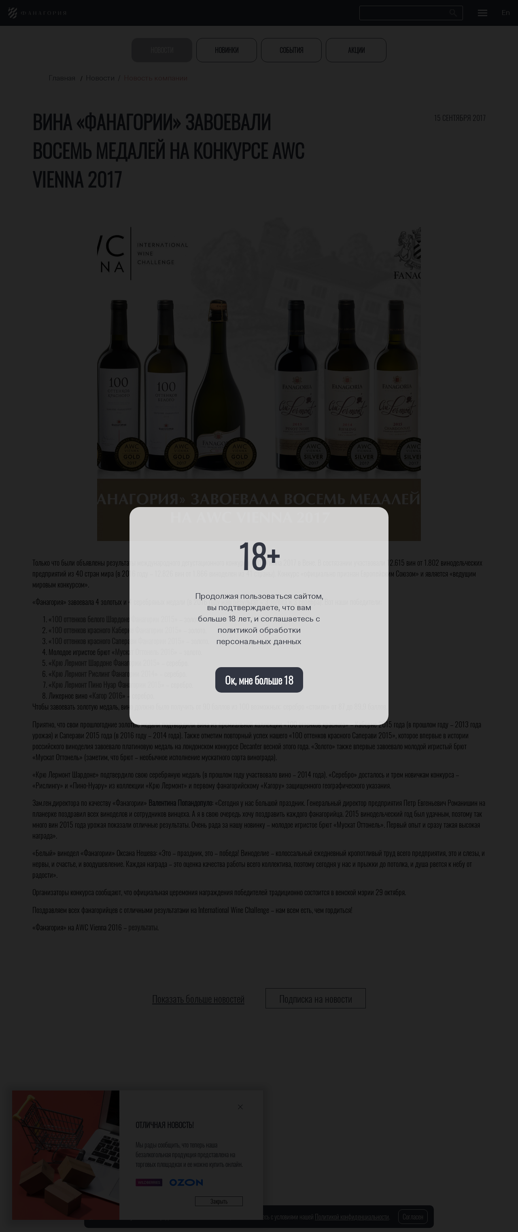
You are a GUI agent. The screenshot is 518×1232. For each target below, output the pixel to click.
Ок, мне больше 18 (259, 680)
